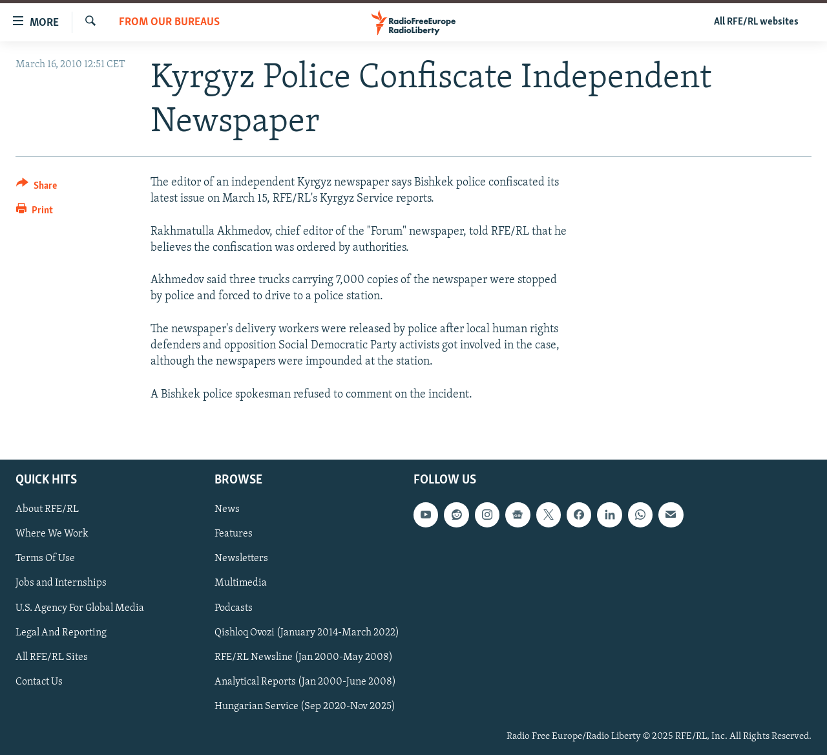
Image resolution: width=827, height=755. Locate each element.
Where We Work (52, 534)
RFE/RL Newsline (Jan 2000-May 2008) (304, 657)
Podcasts (234, 607)
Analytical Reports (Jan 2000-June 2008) (305, 681)
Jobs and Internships (61, 583)
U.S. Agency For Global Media (80, 607)
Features (234, 534)
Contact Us (39, 681)
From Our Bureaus (169, 22)
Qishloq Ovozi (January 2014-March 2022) (307, 632)
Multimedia (241, 583)
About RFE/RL (47, 509)
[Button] (36, 188)
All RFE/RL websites (756, 22)
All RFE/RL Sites (52, 657)
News (227, 509)
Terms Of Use (45, 558)
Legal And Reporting (61, 632)
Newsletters (241, 558)
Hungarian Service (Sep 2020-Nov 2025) (305, 706)
